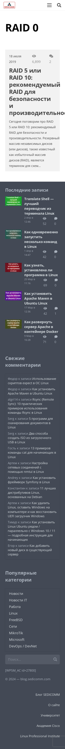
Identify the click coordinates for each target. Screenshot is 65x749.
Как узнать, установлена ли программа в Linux (41, 270)
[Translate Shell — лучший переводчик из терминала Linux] (13, 199)
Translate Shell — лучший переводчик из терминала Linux (39, 206)
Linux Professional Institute (40, 736)
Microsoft (16, 639)
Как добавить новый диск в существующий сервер (30, 550)
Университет (50, 715)
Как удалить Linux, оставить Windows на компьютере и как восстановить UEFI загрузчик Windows (32, 509)
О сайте (54, 705)
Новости (16, 593)
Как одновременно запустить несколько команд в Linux (41, 239)
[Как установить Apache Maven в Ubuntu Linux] (13, 294)
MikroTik (16, 633)
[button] (59, 5)
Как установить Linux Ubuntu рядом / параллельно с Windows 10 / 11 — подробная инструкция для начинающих (31, 531)
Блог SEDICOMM (48, 694)
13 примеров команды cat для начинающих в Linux (32, 452)
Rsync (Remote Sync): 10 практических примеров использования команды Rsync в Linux (31, 406)
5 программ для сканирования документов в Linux (30, 422)
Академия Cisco (48, 726)
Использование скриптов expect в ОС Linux (32, 381)
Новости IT (18, 600)
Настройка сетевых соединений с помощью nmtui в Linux (28, 467)
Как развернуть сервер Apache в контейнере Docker (41, 327)
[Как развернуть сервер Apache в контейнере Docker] (13, 322)
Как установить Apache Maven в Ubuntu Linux (38, 298)
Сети (13, 626)
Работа (15, 606)
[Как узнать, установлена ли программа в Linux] (13, 265)
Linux (13, 613)
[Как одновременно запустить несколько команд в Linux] (13, 232)
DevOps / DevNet (23, 646)
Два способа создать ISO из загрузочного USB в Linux (29, 437)
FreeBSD (16, 619)
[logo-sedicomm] (9, 5)
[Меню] (49, 5)
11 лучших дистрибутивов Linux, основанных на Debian (32, 492)
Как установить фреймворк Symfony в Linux (32, 480)
